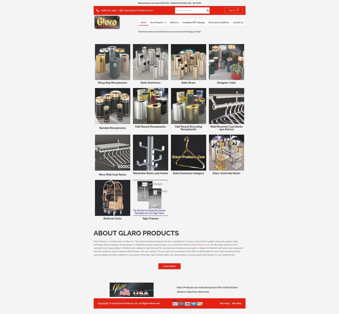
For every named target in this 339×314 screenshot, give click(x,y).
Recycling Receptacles (112, 82)
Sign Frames (150, 218)
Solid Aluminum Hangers (188, 173)
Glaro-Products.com (201, 245)
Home (134, 22)
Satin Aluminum (151, 82)
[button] (149, 22)
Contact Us (237, 22)
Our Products (149, 22)
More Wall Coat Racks (112, 174)
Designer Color (226, 82)
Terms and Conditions (216, 22)
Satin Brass (188, 82)
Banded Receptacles (112, 128)
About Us (167, 22)
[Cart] (233, 10)
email (174, 32)
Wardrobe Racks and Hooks (150, 173)
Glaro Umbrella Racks (226, 173)
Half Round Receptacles (150, 126)
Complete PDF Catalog (188, 22)
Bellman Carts (112, 218)
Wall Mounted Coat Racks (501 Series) (226, 128)
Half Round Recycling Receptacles (188, 128)
